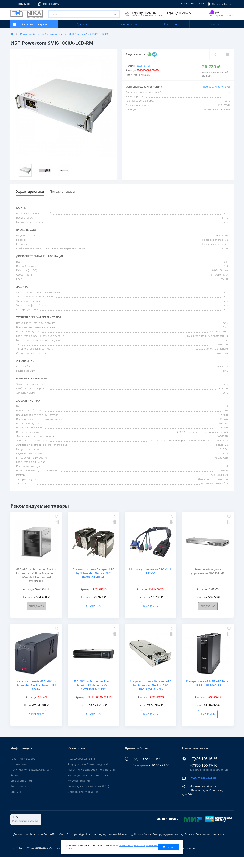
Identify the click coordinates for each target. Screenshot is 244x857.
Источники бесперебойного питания (41, 34)
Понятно (168, 847)
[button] (23, 4)
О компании (18, 764)
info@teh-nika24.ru (203, 778)
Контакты (170, 24)
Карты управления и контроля (88, 775)
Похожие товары (62, 191)
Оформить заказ (224, 15)
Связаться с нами (22, 780)
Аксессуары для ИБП (81, 758)
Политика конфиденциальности (31, 769)
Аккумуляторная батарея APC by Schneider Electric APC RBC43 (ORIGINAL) (151, 685)
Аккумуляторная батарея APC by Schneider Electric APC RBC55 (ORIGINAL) (93, 573)
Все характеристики (216, 86)
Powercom (143, 66)
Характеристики (30, 191)
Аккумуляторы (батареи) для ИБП (89, 764)
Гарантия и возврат (23, 758)
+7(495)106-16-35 (203, 759)
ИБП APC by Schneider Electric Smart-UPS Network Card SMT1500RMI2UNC (93, 685)
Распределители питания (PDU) (88, 786)
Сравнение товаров (192, 3)
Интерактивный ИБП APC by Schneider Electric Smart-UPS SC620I (36, 685)
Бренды (15, 791)
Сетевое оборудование (83, 791)
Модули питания (79, 780)
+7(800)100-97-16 (203, 765)
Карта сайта (18, 786)
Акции (14, 775)
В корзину (93, 606)
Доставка (83, 24)
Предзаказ (36, 606)
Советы (214, 24)
